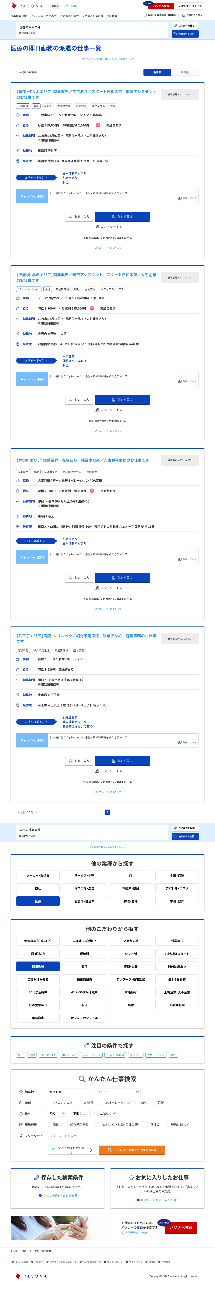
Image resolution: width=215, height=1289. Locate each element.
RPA (143, 1103)
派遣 (56, 1124)
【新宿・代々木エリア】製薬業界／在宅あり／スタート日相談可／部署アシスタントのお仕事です (86, 94)
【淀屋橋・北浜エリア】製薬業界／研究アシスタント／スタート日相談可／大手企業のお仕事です (86, 277)
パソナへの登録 (132, 1227)
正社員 (155, 1124)
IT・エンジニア (62, 1103)
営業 (161, 1103)
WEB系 (88, 1103)
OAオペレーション (117, 1103)
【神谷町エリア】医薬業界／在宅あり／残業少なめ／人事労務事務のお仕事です (82, 460)
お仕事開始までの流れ (136, 1232)
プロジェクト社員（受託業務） (119, 1124)
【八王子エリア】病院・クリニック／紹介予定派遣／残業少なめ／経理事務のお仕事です (86, 638)
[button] (161, 6)
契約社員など (180, 1124)
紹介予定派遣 (79, 1124)
